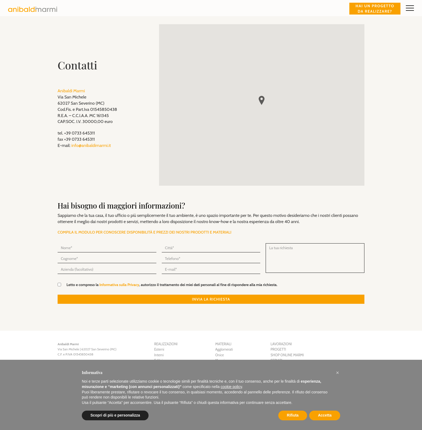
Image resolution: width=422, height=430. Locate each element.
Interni (159, 355)
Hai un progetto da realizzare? (375, 8)
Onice (219, 355)
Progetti (278, 349)
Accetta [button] (325, 415)
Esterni (159, 349)
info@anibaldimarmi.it (91, 145)
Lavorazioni (281, 344)
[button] (337, 372)
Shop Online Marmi (287, 355)
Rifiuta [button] (293, 415)
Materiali (223, 344)
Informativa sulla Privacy (119, 284)
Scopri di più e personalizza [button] (115, 415)
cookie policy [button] (231, 387)
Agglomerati (224, 349)
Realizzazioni (166, 344)
